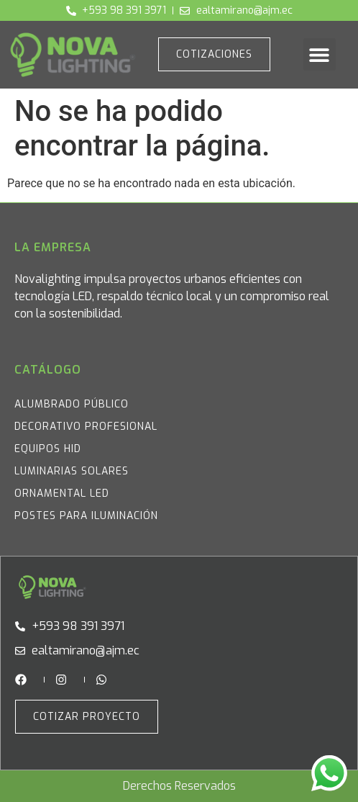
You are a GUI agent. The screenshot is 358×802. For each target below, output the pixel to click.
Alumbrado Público (71, 404)
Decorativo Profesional (85, 426)
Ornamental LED (61, 493)
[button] (319, 54)
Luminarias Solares (71, 471)
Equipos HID (47, 449)
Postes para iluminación (86, 516)
